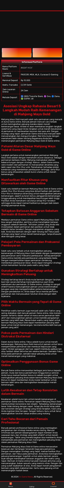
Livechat (53, 484)
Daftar (32, 485)
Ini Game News (26, 477)
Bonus (10, 484)
